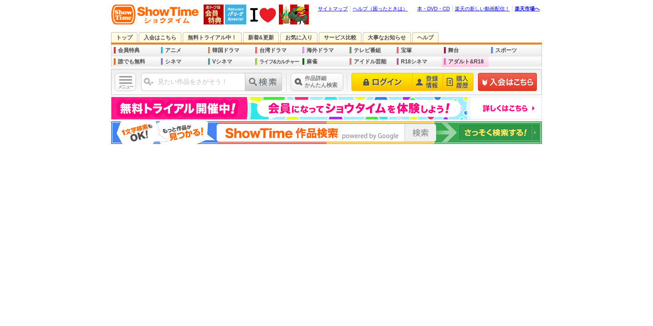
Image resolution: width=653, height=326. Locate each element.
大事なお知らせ (387, 37)
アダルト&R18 (466, 61)
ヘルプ (425, 37)
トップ (124, 37)
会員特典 (129, 50)
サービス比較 (340, 37)
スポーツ (506, 50)
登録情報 (428, 82)
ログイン (382, 82)
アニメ (173, 50)
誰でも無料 (131, 61)
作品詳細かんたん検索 (321, 81)
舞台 (453, 50)
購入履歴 (458, 82)
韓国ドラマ (225, 50)
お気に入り (298, 37)
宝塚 (406, 50)
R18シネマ (414, 61)
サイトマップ (333, 8)
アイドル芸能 (370, 61)
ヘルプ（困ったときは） (380, 8)
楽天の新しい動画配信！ (482, 8)
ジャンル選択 (148, 85)
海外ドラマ (320, 50)
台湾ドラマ (273, 50)
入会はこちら (160, 37)
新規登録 (507, 82)
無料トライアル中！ (212, 37)
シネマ (173, 61)
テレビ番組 (367, 50)
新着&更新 (261, 37)
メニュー (125, 86)
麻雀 (312, 61)
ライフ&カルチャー (279, 61)
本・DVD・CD (433, 8)
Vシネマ (222, 61)
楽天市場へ (527, 8)
